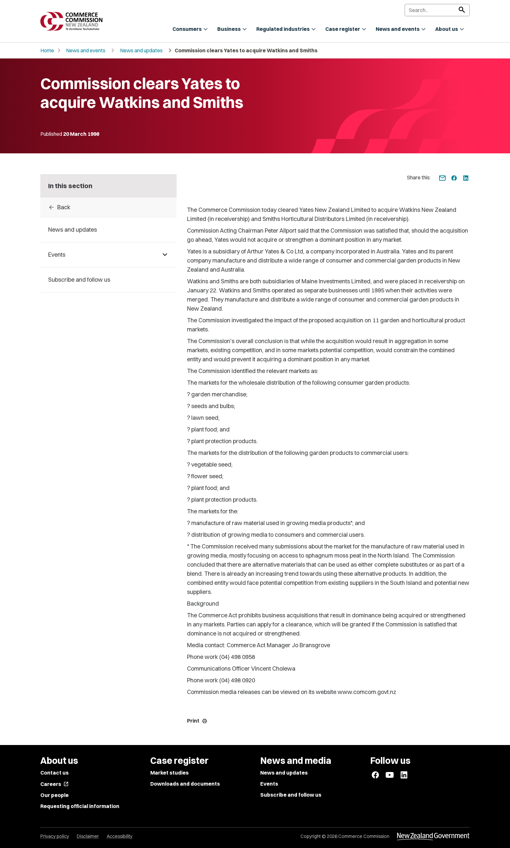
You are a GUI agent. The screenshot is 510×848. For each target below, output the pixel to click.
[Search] (437, 10)
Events (269, 783)
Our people (54, 795)
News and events (85, 50)
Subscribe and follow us (290, 794)
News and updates (141, 50)
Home (47, 50)
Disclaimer (88, 836)
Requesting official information (79, 806)
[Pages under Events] (164, 254)
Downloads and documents (185, 783)
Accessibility (119, 836)
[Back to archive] (108, 207)
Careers (54, 784)
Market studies (169, 772)
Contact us (54, 772)
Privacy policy (54, 836)
